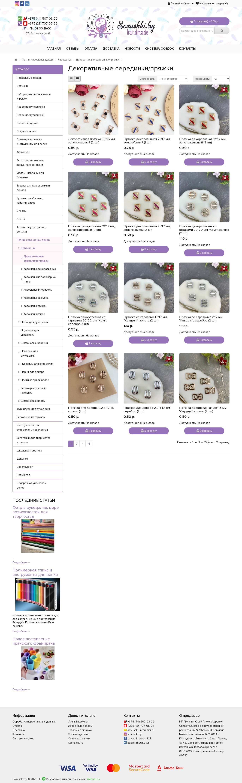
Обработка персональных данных (34, 721)
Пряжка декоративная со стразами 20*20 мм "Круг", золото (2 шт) (204, 229)
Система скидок (159, 48)
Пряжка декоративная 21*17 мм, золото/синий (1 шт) (147, 140)
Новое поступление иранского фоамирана (34, 641)
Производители (78, 734)
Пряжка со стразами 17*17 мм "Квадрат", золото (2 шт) (145, 319)
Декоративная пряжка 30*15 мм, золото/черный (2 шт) (92, 140)
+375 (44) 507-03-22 (43, 18)
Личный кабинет (78, 721)
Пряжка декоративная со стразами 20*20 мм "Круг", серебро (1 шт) (87, 320)
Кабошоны (64, 59)
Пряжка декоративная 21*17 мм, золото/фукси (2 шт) (147, 228)
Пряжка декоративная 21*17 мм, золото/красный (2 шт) (202, 140)
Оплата (90, 48)
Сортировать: (147, 78)
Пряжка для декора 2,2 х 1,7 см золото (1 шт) (91, 409)
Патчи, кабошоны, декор (37, 59)
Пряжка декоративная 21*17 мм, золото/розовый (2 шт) (91, 228)
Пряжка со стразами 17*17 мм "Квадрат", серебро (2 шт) (200, 319)
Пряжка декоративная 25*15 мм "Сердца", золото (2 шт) (202, 409)
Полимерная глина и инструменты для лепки (35, 572)
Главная (54, 48)
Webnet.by (93, 779)
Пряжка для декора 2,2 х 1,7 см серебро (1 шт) (147, 409)
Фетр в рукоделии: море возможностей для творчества (36, 512)
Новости (132, 48)
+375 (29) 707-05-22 (43, 23)
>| (89, 443)
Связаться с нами (79, 738)
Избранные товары (80, 726)
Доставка (110, 48)
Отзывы (72, 48)
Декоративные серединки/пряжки (97, 59)
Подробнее (21, 562)
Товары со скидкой (80, 730)
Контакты (187, 48)
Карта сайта (75, 743)
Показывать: (202, 78)
